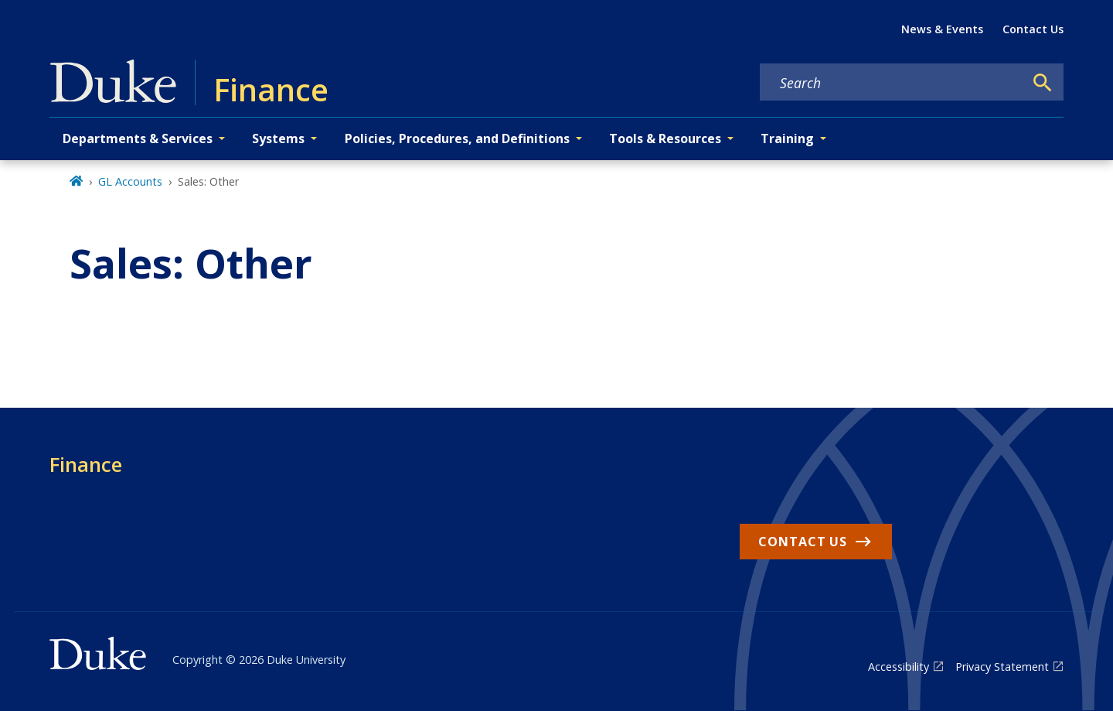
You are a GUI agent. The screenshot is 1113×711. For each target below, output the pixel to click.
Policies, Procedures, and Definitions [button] (457, 138)
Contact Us (1033, 29)
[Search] (1043, 83)
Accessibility (898, 666)
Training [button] (787, 138)
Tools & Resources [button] (665, 138)
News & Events (942, 29)
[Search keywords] (892, 82)
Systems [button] (278, 138)
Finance (85, 464)
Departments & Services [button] (138, 138)
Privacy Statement (1002, 666)
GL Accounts (130, 181)
